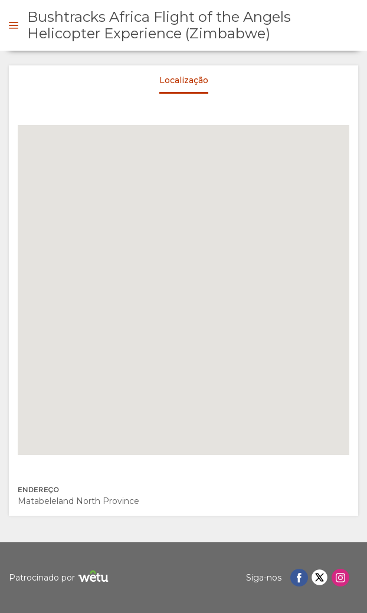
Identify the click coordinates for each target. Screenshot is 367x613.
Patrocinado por (60, 578)
